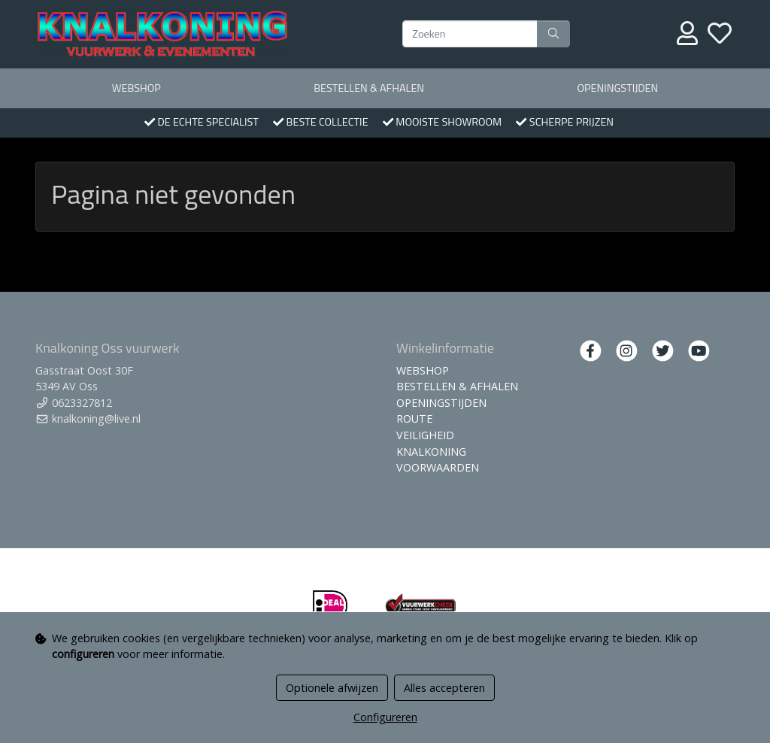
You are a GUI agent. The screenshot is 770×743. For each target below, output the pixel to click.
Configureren (385, 717)
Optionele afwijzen (332, 688)
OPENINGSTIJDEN (617, 88)
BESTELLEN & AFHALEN (369, 88)
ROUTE (414, 418)
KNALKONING (431, 451)
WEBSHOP (136, 88)
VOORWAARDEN (437, 467)
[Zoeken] (470, 33)
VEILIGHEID (425, 435)
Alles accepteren (444, 688)
